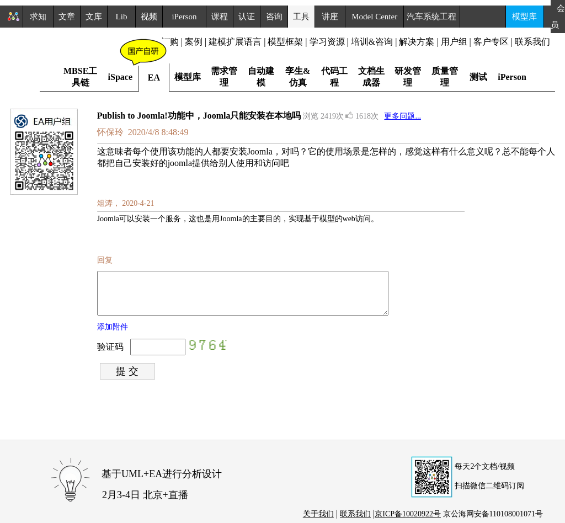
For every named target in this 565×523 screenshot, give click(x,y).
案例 (193, 41)
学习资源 (327, 41)
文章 (66, 16)
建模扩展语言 (235, 41)
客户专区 (492, 41)
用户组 (454, 41)
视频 (149, 16)
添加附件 (112, 335)
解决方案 (416, 41)
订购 (170, 41)
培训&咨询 (372, 41)
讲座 (330, 16)
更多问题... (402, 116)
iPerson (184, 16)
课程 (219, 16)
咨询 (274, 16)
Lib (121, 16)
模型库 (524, 16)
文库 (94, 16)
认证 (246, 16)
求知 (38, 16)
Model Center (374, 16)
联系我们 (532, 41)
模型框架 (285, 41)
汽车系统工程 (431, 16)
